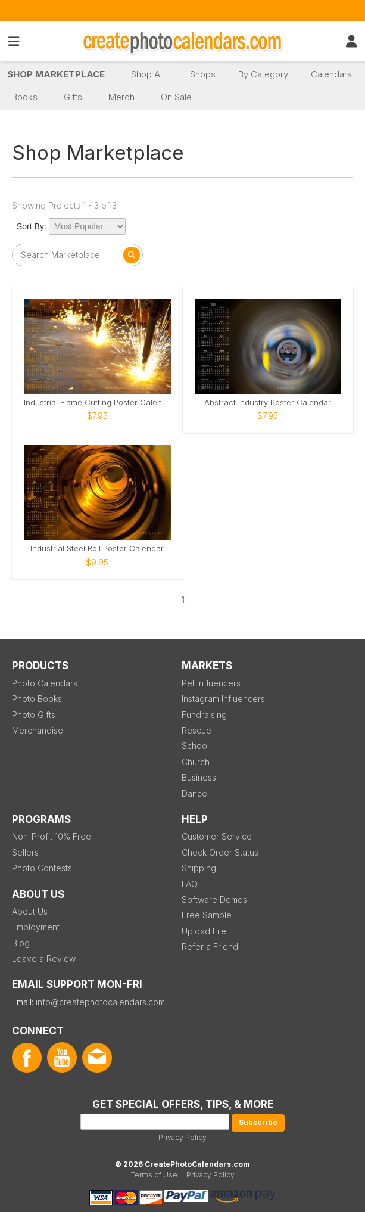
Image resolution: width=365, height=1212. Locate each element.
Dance (194, 793)
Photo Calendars (44, 683)
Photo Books (37, 699)
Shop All (147, 74)
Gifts (73, 96)
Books (25, 96)
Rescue (196, 730)
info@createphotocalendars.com (100, 1002)
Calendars (331, 74)
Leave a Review (44, 958)
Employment (36, 927)
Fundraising (204, 715)
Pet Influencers (211, 683)
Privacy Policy (182, 1137)
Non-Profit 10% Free (51, 836)
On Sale (176, 96)
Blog (21, 943)
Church (196, 762)
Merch (121, 96)
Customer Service (217, 836)
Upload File (204, 931)
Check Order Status (220, 852)
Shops (203, 74)
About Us (30, 911)
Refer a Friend (210, 946)
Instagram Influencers (223, 699)
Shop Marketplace (56, 74)
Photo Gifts (33, 715)
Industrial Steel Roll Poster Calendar (97, 548)
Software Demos (214, 899)
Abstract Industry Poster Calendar (267, 402)
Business (199, 777)
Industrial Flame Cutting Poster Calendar (97, 402)
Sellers (25, 852)
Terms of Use (154, 1174)
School (195, 746)
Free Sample (207, 915)
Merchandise (37, 730)
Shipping (199, 868)
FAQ (190, 884)
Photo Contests (42, 868)
